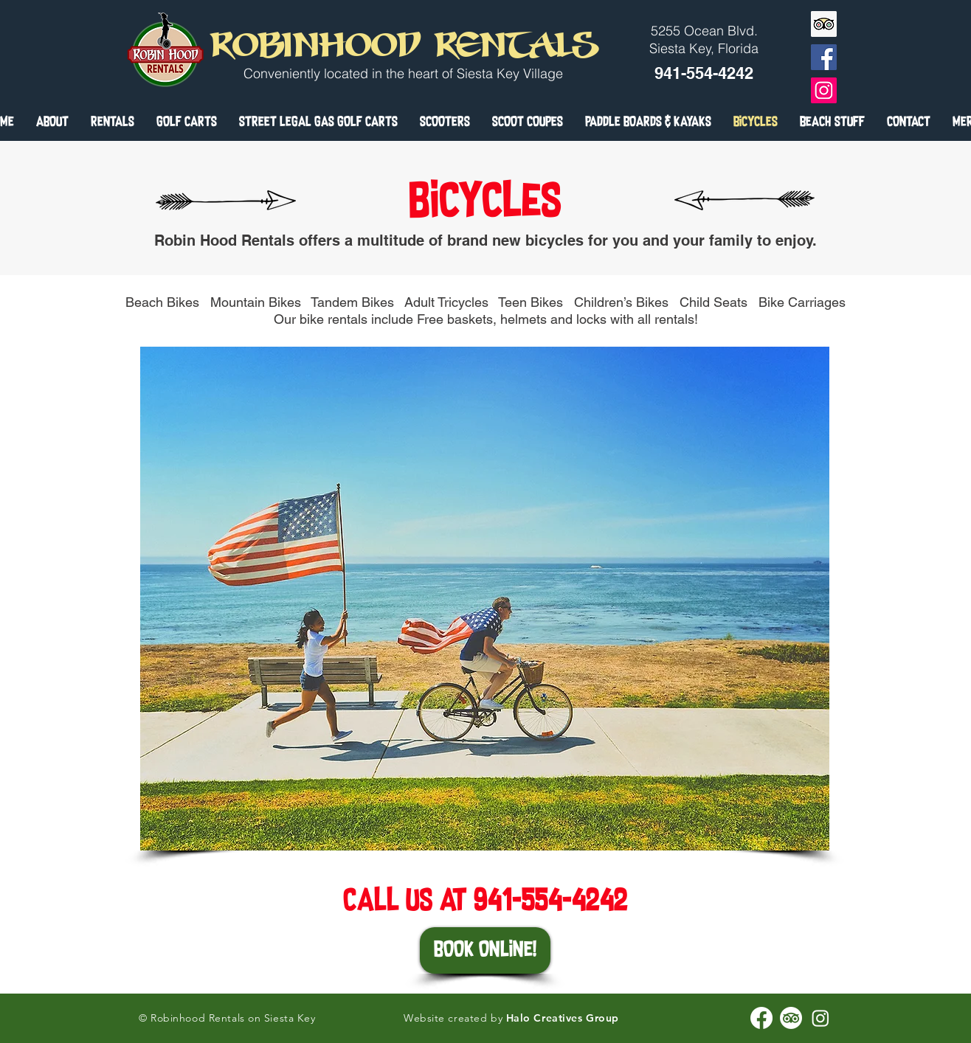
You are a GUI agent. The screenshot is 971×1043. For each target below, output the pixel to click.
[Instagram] (824, 90)
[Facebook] (824, 57)
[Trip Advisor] (824, 24)
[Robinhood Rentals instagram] (820, 1018)
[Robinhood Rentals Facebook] (761, 1018)
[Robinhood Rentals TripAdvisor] (791, 1018)
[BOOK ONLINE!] (485, 950)
